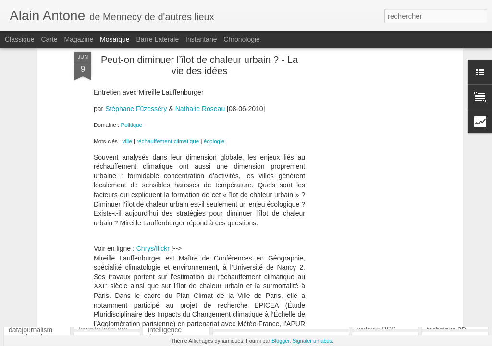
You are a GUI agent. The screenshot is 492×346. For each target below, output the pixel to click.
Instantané (201, 39)
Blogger (280, 341)
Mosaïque (114, 39)
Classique (19, 39)
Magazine (79, 39)
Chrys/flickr (153, 150)
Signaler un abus (312, 341)
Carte (49, 39)
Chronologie (241, 39)
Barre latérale (157, 39)
